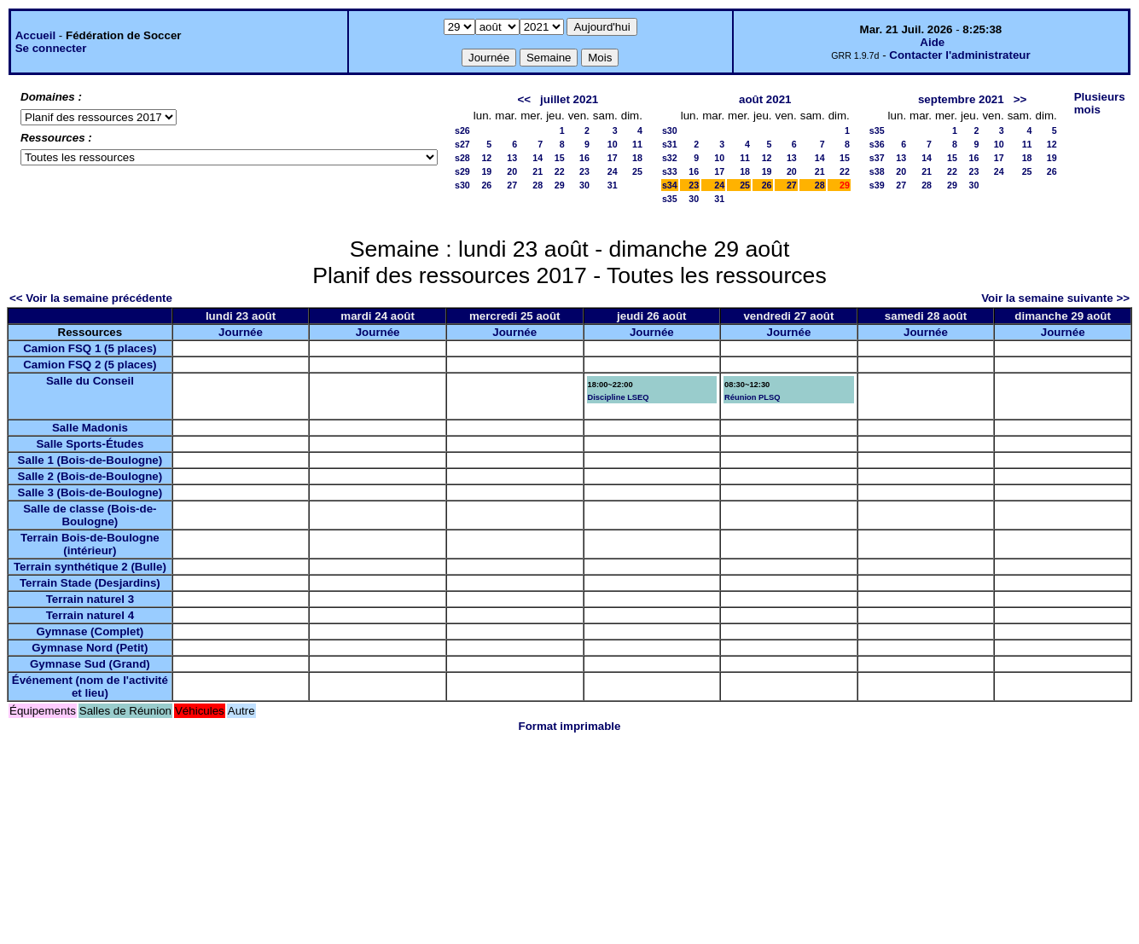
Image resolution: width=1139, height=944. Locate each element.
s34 (669, 185)
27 (512, 185)
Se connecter (51, 48)
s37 (877, 158)
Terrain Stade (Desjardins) (90, 582)
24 (612, 171)
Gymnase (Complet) (89, 631)
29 (560, 185)
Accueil (35, 35)
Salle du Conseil (90, 380)
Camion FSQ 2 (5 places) (89, 364)
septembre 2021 (961, 99)
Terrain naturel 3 (90, 599)
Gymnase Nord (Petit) (90, 647)
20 (512, 171)
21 (537, 171)
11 (637, 144)
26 (486, 185)
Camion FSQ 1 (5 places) (89, 348)
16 (584, 158)
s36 (877, 144)
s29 (462, 171)
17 (612, 158)
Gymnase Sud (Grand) (90, 663)
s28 (462, 158)
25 (637, 171)
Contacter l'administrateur (959, 55)
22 (560, 171)
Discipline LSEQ (618, 397)
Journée (240, 332)
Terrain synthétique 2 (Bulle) (90, 566)
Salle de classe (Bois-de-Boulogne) (89, 515)
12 (486, 158)
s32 (669, 158)
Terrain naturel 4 (90, 615)
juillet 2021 (569, 99)
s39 (877, 185)
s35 (669, 199)
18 (637, 158)
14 (537, 158)
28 (537, 185)
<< (524, 99)
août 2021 (765, 99)
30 (584, 185)
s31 (669, 144)
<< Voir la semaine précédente (90, 298)
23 (584, 171)
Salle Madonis (90, 427)
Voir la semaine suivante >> (1055, 298)
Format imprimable (570, 726)
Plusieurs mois (1099, 103)
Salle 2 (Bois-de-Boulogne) (90, 476)
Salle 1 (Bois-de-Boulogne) (90, 460)
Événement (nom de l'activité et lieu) (90, 686)
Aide (932, 42)
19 (486, 171)
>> (1020, 99)
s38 (877, 171)
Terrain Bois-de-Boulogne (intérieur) (90, 544)
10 (612, 144)
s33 (669, 171)
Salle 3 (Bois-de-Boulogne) (90, 492)
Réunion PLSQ (752, 397)
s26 (462, 130)
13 (512, 158)
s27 (462, 144)
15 (560, 158)
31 (612, 185)
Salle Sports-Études (89, 443)
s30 (462, 185)
